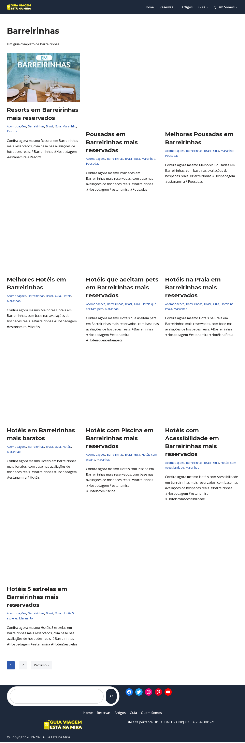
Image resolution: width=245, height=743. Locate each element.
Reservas (104, 713)
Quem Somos (151, 713)
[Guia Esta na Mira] (19, 7)
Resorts (12, 131)
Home (149, 7)
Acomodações (16, 126)
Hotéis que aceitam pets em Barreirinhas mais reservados (122, 287)
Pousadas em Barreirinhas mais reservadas (112, 142)
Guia (57, 126)
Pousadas (92, 164)
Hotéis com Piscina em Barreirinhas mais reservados (120, 438)
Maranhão (68, 126)
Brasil (49, 126)
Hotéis (66, 296)
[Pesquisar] (111, 696)
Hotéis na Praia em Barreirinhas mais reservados (193, 287)
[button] (175, 7)
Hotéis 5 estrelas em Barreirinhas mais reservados (37, 597)
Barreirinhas (36, 126)
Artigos (187, 7)
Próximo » (41, 666)
